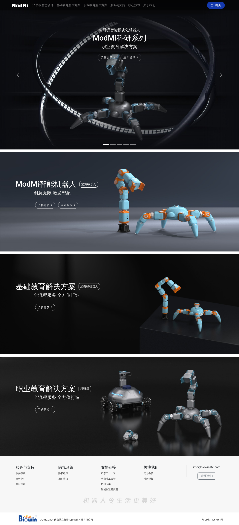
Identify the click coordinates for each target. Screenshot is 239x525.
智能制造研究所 (109, 489)
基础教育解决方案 (68, 5)
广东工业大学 (108, 473)
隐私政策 (63, 473)
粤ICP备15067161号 (212, 519)
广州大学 (106, 484)
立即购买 (68, 205)
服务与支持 (117, 5)
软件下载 (20, 473)
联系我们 (207, 476)
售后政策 (20, 484)
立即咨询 (131, 57)
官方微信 (148, 473)
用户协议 (63, 478)
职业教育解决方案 (95, 5)
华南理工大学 (108, 478)
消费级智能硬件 (43, 5)
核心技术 (134, 5)
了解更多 (108, 57)
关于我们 (149, 5)
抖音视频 (148, 478)
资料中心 (20, 478)
